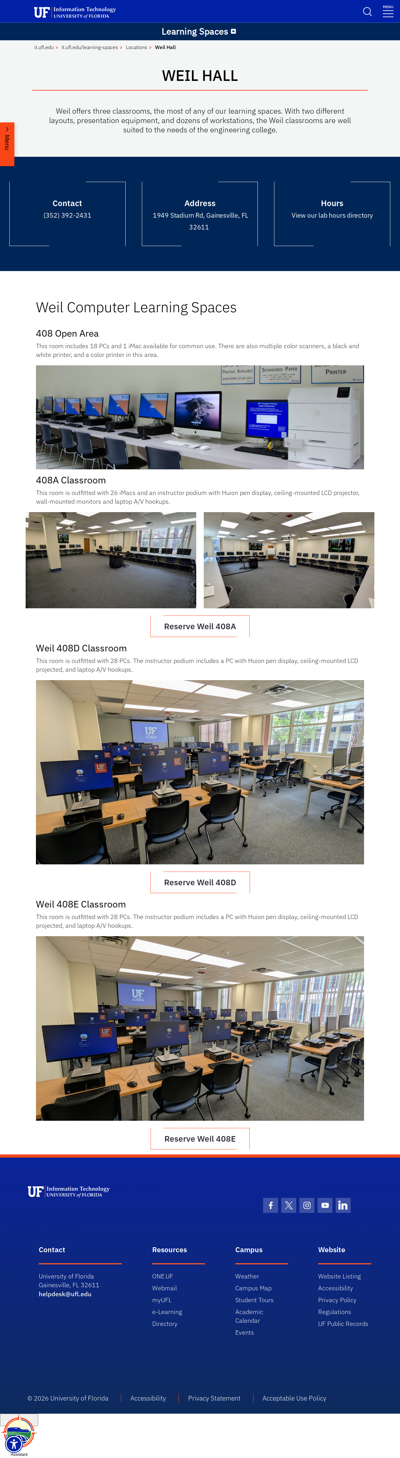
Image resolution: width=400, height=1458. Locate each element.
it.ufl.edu (44, 47)
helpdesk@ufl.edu (65, 1294)
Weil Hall (165, 47)
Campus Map (253, 1288)
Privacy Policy (337, 1300)
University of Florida (79, 1398)
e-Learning (167, 1311)
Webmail (164, 1288)
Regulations (334, 1311)
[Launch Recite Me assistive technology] (14, 1444)
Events (244, 1332)
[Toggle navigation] (388, 10)
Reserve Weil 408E (200, 1138)
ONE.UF (162, 1276)
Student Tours (254, 1300)
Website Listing (339, 1276)
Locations (136, 47)
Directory (165, 1323)
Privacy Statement (214, 1398)
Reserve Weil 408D (200, 882)
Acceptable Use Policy (294, 1398)
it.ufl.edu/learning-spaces (90, 47)
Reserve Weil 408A (200, 626)
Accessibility (335, 1288)
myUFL (162, 1300)
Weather (247, 1276)
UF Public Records (343, 1323)
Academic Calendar (249, 1316)
